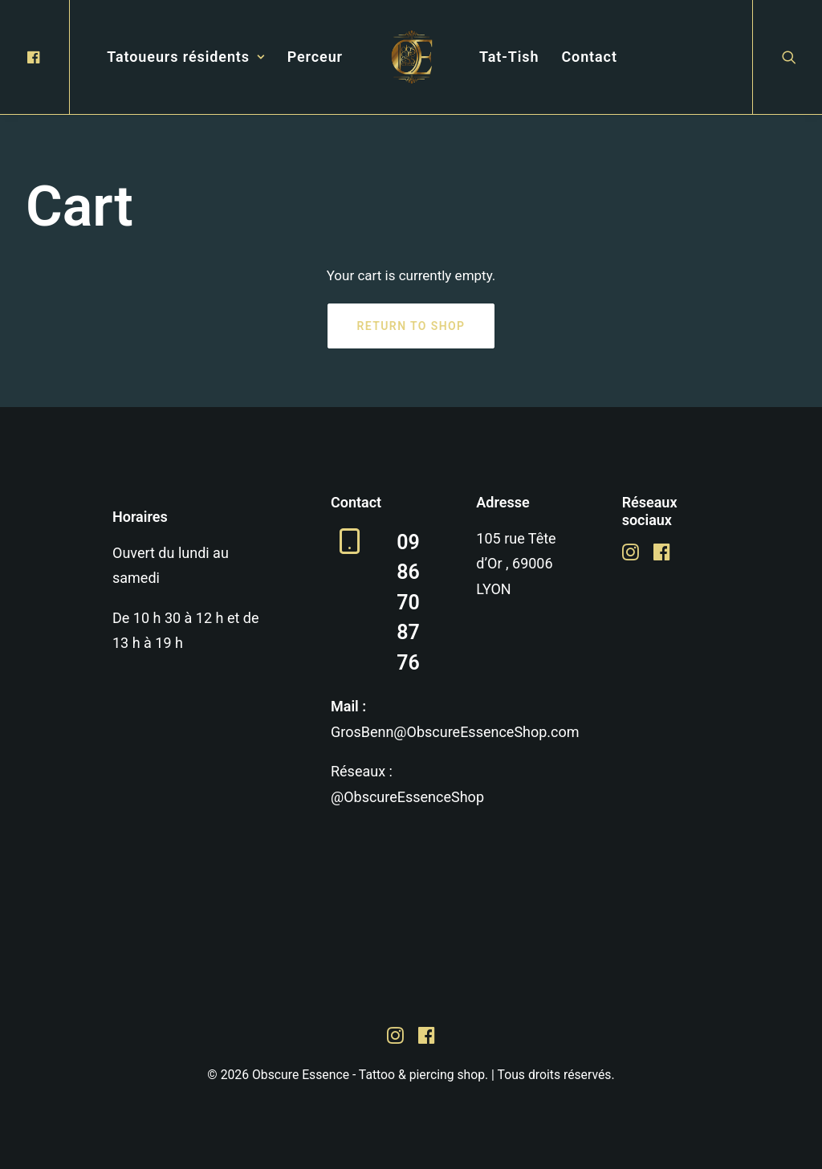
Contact (588, 56)
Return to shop (411, 326)
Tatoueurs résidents (185, 56)
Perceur (315, 56)
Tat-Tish (509, 56)
